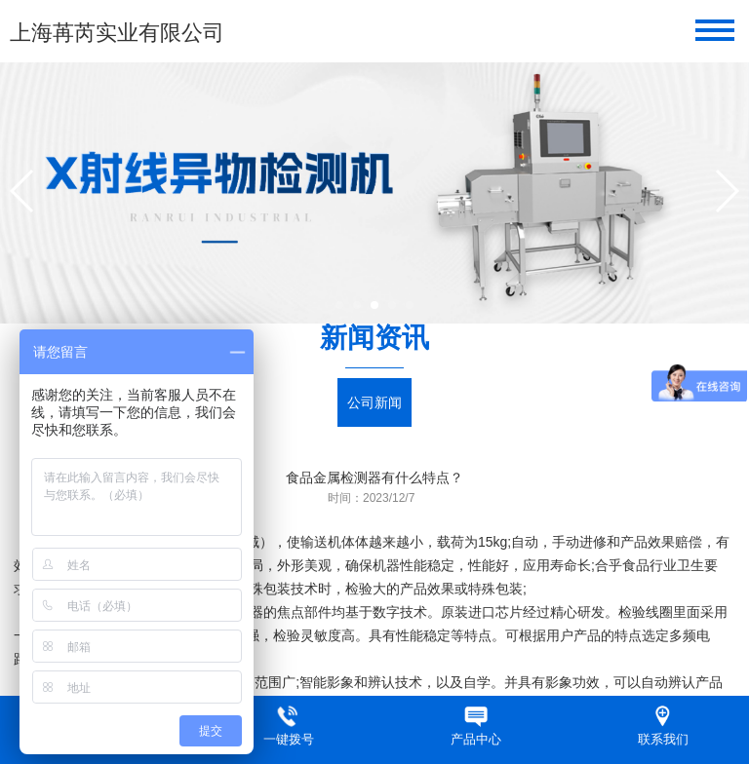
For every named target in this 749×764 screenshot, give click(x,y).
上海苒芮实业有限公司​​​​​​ (117, 32)
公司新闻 (374, 402)
